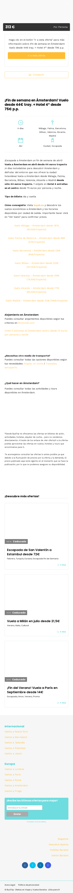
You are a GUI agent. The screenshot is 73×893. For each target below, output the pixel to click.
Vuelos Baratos (59, 855)
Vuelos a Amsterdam (16, 785)
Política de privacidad (28, 885)
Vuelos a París (13, 774)
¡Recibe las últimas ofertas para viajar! (32, 800)
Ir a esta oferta (36, 55)
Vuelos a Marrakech (16, 737)
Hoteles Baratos (59, 850)
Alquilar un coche (33, 363)
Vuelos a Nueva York (16, 731)
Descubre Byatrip (58, 844)
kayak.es (39, 205)
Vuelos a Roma (13, 780)
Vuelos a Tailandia (15, 742)
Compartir (36, 74)
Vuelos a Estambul (15, 748)
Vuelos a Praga (13, 791)
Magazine (63, 839)
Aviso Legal (10, 885)
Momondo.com (26, 322)
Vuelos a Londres (14, 769)
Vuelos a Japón (13, 753)
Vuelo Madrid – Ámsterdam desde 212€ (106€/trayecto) (36, 300)
